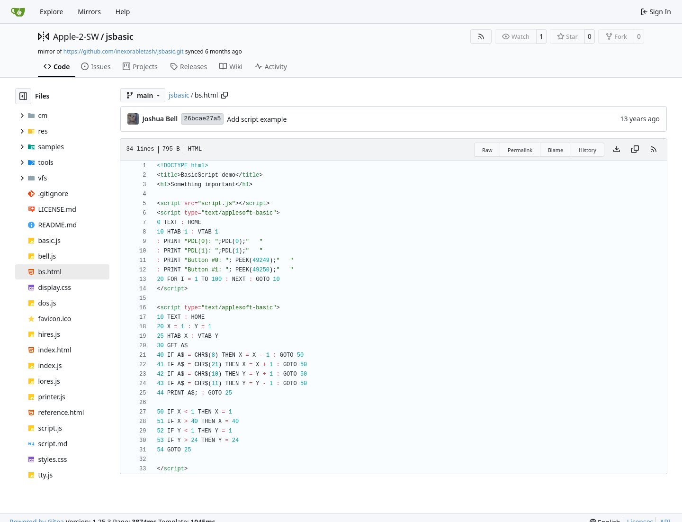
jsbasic (120, 36)
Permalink (520, 149)
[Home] (18, 11)
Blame (556, 149)
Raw (487, 149)
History (587, 149)
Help (123, 11)
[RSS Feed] (481, 36)
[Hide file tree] (23, 96)
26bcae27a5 (202, 118)
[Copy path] (224, 95)
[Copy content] (635, 150)
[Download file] (616, 150)
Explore (51, 11)
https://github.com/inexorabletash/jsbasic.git (123, 51)
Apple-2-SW (76, 36)
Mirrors (89, 11)
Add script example (257, 119)
